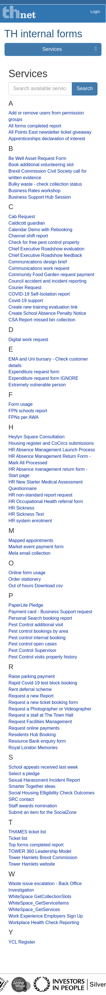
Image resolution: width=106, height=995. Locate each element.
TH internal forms (43, 34)
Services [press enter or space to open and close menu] (69, 49)
